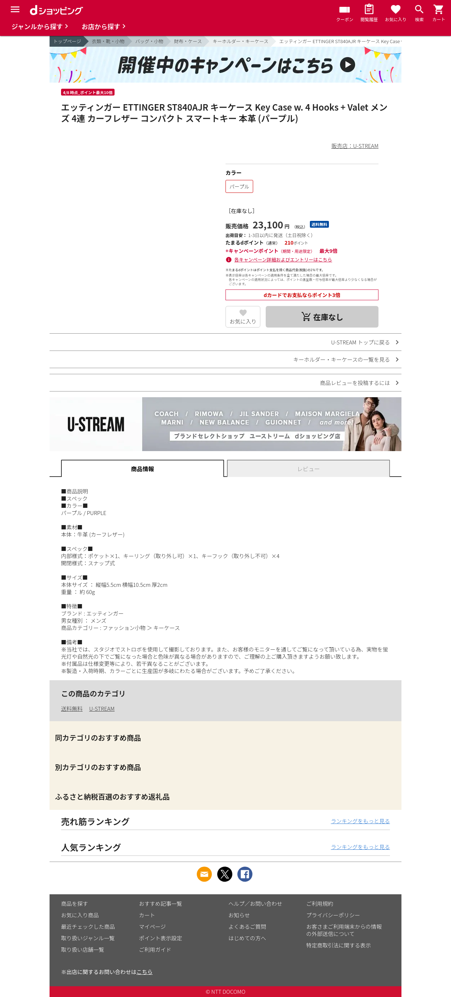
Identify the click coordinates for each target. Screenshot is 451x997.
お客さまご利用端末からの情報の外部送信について (344, 930)
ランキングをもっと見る (360, 821)
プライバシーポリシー (333, 915)
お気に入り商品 (80, 915)
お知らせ (239, 915)
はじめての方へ (247, 938)
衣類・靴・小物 (108, 41)
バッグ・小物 (149, 41)
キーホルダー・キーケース (240, 41)
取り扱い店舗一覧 (82, 949)
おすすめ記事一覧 (160, 903)
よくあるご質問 (247, 926)
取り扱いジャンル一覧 (88, 938)
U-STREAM (102, 708)
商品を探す (74, 903)
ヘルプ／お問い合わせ (255, 903)
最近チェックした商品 (88, 926)
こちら (144, 971)
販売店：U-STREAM (354, 145)
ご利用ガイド (155, 949)
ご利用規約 (319, 903)
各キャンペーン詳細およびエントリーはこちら (283, 259)
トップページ (67, 41)
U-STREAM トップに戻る (360, 342)
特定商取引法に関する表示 (338, 945)
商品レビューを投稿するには (355, 382)
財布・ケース (188, 41)
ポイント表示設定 (160, 938)
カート (147, 915)
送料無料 (72, 708)
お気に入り (242, 321)
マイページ (152, 926)
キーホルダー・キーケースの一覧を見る (341, 359)
